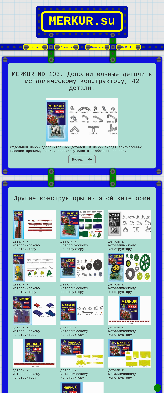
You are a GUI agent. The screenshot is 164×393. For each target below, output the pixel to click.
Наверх (158, 388)
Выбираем (97, 47)
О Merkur (128, 47)
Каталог (35, 47)
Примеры (66, 47)
